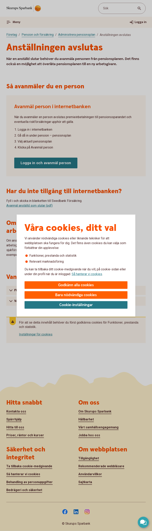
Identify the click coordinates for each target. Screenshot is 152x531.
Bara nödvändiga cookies (76, 295)
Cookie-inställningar (76, 305)
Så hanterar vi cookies (87, 274)
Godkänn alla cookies (76, 285)
